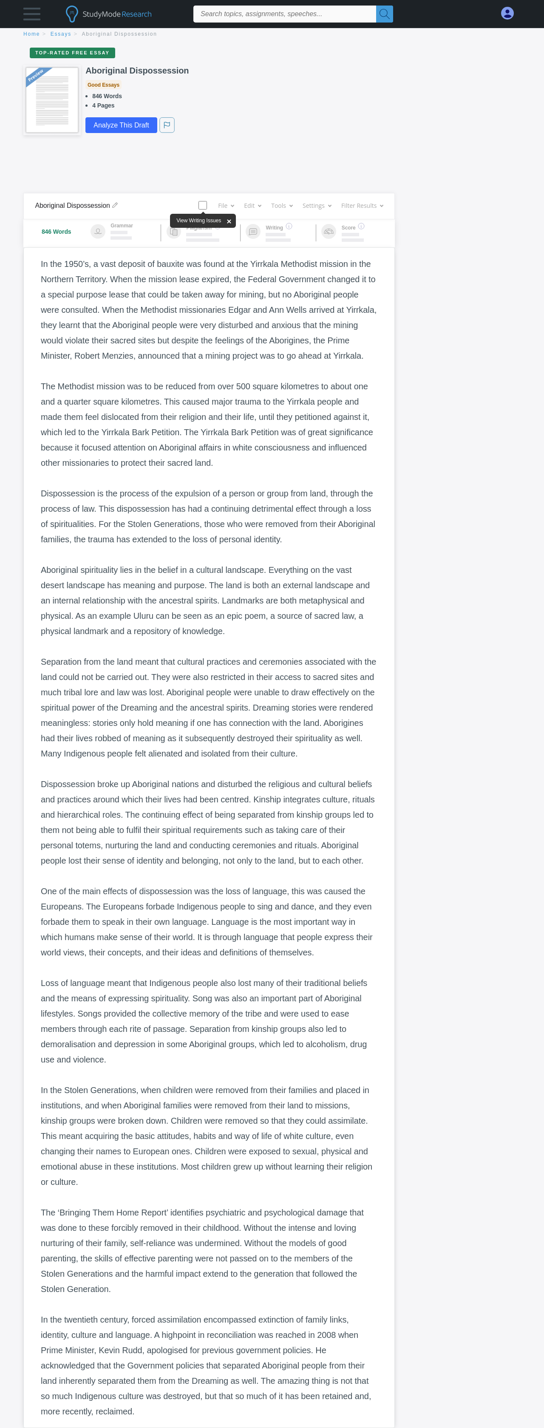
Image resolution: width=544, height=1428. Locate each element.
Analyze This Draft (121, 125)
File (226, 205)
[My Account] (511, 13)
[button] (31, 16)
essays (61, 34)
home (31, 34)
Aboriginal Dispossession (119, 34)
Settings (317, 205)
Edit (252, 205)
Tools (281, 205)
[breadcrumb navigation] (272, 34)
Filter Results (362, 205)
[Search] (384, 14)
